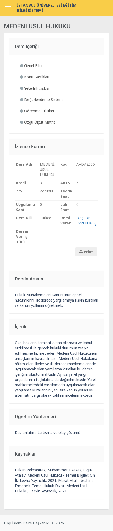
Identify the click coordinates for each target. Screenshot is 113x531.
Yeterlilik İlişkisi (34, 88)
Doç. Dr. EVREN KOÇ (86, 220)
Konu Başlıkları (34, 76)
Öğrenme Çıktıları (37, 110)
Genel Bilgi (31, 65)
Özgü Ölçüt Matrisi (38, 122)
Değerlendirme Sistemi (41, 99)
